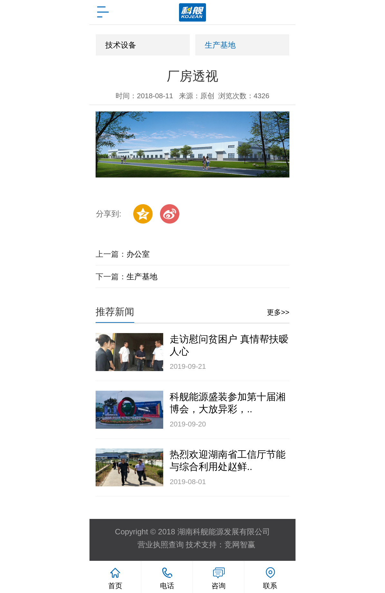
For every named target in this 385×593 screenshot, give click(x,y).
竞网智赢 (239, 544)
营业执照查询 (160, 544)
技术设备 (120, 45)
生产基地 (220, 45)
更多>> (278, 312)
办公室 (138, 254)
